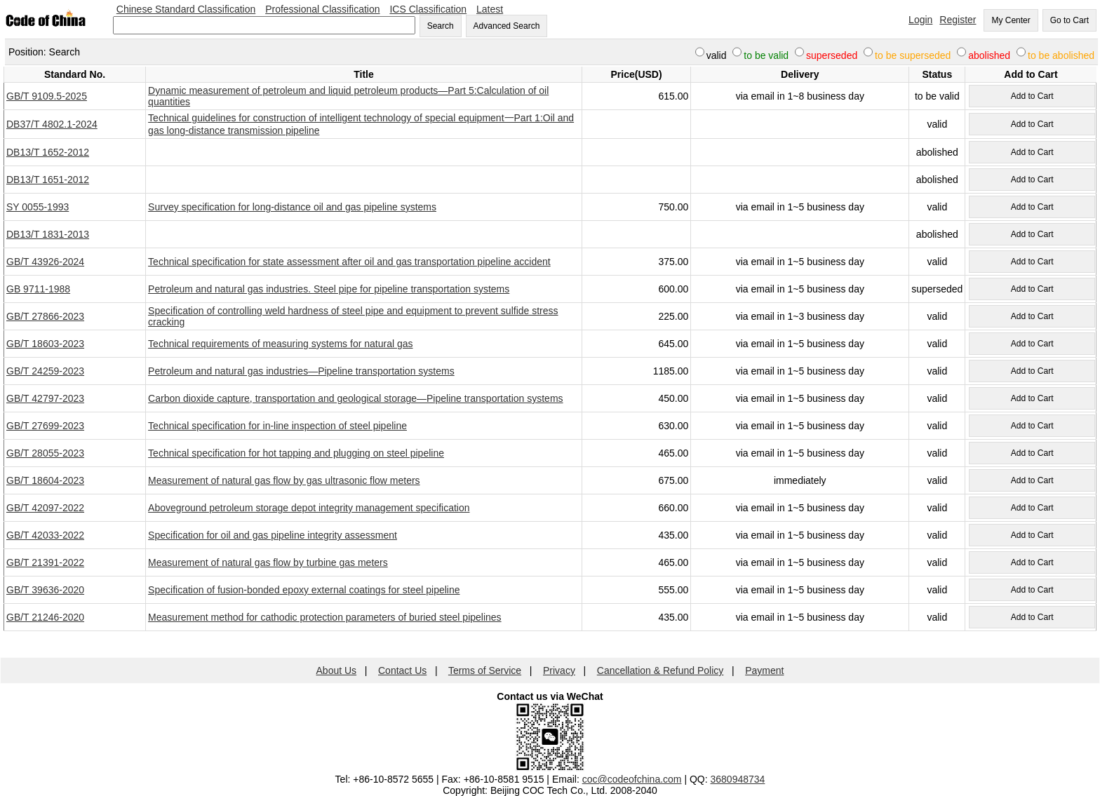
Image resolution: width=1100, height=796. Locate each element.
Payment (764, 670)
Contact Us (402, 670)
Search (440, 26)
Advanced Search (507, 26)
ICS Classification (428, 9)
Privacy (559, 670)
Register (957, 19)
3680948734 (738, 779)
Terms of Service (484, 670)
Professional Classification (322, 9)
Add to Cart (1032, 96)
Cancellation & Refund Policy (660, 670)
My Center (1010, 20)
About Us (336, 670)
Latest (489, 9)
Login (920, 19)
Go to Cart (1069, 20)
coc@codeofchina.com (632, 779)
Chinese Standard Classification (185, 9)
